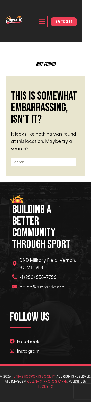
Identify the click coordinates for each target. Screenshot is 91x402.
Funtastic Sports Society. (34, 376)
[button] (51, 21)
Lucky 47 (45, 386)
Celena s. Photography (47, 381)
